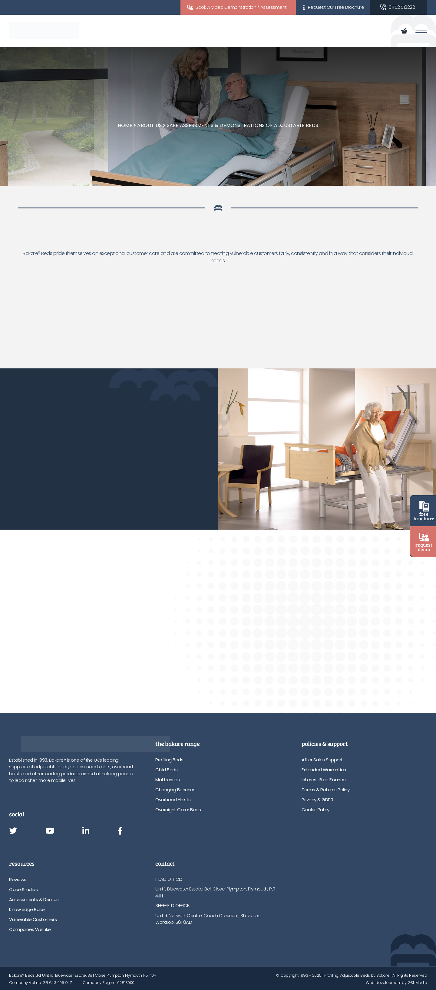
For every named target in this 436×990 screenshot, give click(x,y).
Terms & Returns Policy (325, 789)
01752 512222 (402, 7)
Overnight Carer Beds (178, 809)
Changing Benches (175, 789)
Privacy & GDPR (317, 799)
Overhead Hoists (173, 799)
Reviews (17, 879)
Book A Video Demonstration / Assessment (241, 7)
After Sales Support (322, 759)
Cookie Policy (315, 809)
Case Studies (23, 889)
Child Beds (166, 769)
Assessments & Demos (34, 899)
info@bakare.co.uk (174, 942)
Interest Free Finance (324, 779)
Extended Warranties (324, 769)
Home (125, 125)
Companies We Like (30, 929)
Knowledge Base (27, 909)
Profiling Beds (169, 759)
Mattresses (167, 779)
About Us (149, 125)
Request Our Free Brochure (336, 7)
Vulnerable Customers (33, 919)
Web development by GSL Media (396, 982)
